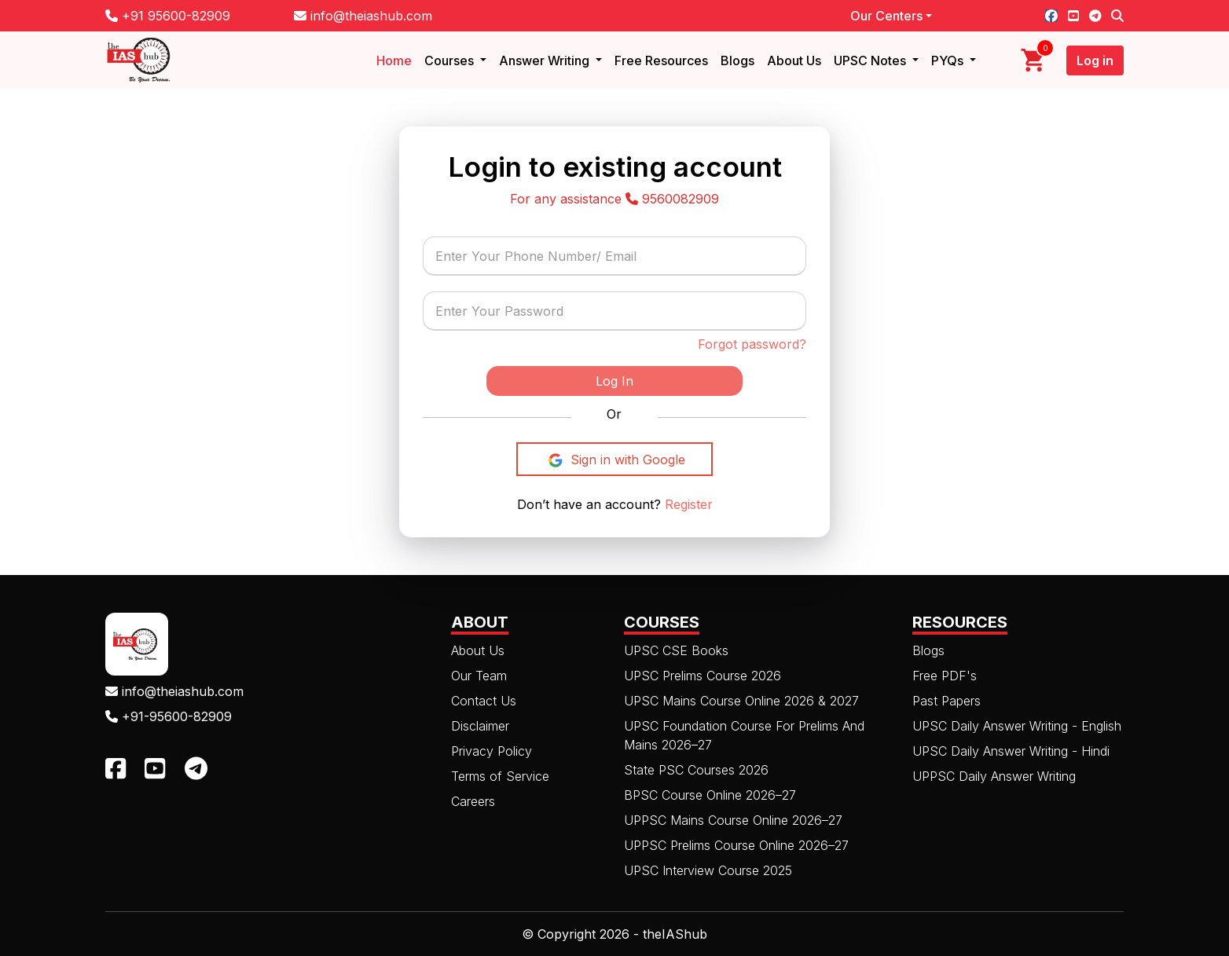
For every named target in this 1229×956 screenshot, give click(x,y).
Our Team (479, 675)
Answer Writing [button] (545, 60)
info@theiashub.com (363, 16)
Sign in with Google (615, 460)
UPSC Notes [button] (871, 60)
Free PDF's (944, 675)
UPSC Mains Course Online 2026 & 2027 (741, 701)
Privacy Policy (491, 751)
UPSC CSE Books (676, 650)
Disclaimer (480, 726)
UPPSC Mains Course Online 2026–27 (733, 820)
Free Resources (661, 60)
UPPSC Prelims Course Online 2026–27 (736, 845)
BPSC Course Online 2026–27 (710, 795)
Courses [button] (450, 60)
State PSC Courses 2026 (696, 770)
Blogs (737, 60)
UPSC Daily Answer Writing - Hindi (1011, 751)
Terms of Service (500, 776)
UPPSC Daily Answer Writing (994, 776)
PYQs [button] (949, 60)
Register (687, 504)
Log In (614, 381)
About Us (794, 60)
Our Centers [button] (886, 16)
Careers (473, 801)
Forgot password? (752, 344)
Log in (1095, 60)
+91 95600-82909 (167, 16)
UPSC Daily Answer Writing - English (1016, 726)
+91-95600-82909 (168, 716)
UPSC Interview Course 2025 (708, 870)
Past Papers (946, 701)
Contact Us (483, 701)
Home (394, 60)
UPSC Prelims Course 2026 (702, 675)
